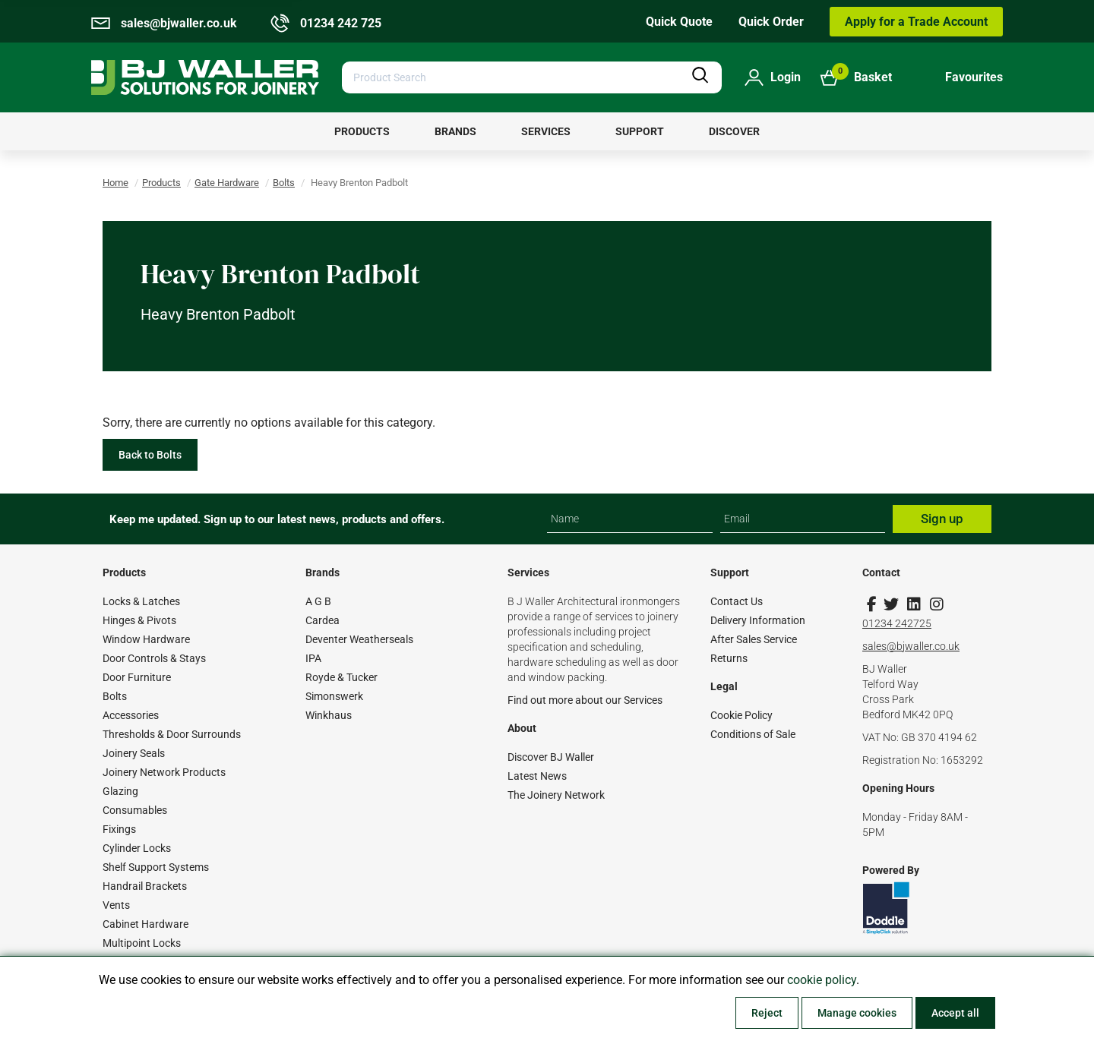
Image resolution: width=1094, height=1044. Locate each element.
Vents (116, 905)
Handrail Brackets (145, 886)
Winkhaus (328, 715)
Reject (767, 1013)
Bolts (284, 182)
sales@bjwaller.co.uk (911, 646)
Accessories (131, 715)
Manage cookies (856, 1013)
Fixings (119, 829)
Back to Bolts (150, 455)
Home (115, 182)
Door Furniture (137, 677)
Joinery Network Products (164, 772)
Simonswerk (334, 696)
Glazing (120, 791)
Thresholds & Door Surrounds (172, 734)
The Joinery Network (556, 795)
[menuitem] (362, 131)
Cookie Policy (741, 715)
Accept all (955, 1013)
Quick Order (771, 21)
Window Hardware (146, 639)
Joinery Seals (134, 753)
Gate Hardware (226, 182)
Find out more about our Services (584, 700)
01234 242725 (896, 623)
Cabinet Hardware (145, 924)
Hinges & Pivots (139, 620)
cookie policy (821, 980)
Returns (729, 658)
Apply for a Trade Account (916, 21)
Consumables (135, 810)
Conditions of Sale (752, 734)
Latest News (537, 776)
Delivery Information (757, 620)
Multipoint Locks (142, 943)
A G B (318, 601)
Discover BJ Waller (550, 757)
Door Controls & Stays (154, 658)
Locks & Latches (141, 601)
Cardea (322, 620)
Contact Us (736, 601)
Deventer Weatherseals (359, 639)
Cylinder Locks (137, 848)
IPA (313, 658)
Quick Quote (679, 21)
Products (161, 182)
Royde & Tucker (341, 677)
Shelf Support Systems (156, 867)
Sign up (942, 518)
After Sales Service (753, 639)
